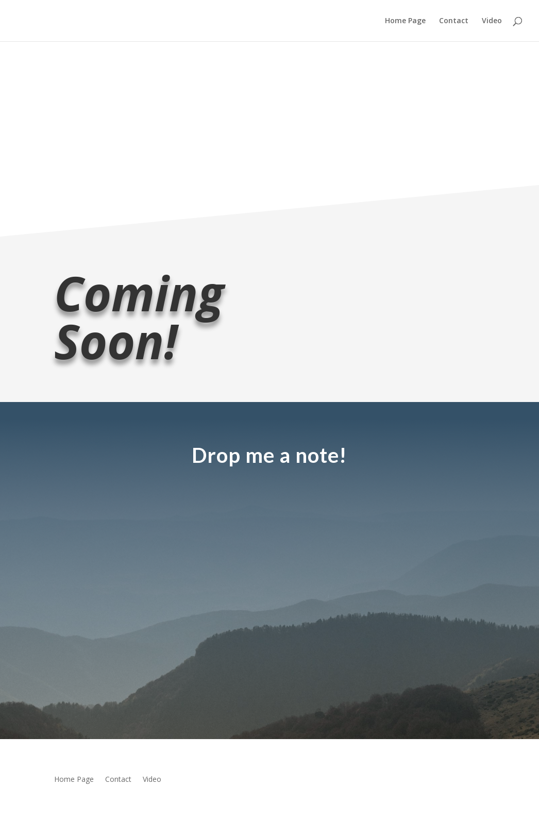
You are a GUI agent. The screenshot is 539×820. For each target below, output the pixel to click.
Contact (453, 21)
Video (492, 21)
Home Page (405, 21)
